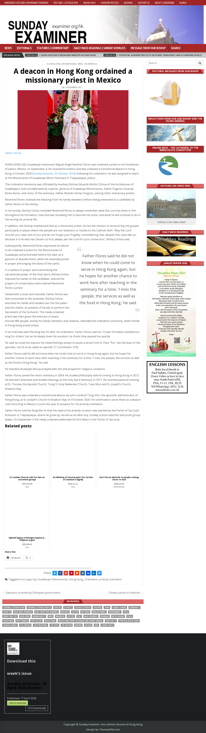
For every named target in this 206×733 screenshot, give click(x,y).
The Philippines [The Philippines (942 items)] (40, 625)
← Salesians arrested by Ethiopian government (31, 592)
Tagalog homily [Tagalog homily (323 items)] (10, 625)
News (8, 48)
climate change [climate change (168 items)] (119, 607)
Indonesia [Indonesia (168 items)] (60, 616)
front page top (28, 579)
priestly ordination (110, 579)
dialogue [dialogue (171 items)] (65, 611)
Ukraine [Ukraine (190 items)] (78, 625)
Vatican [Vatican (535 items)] (88, 625)
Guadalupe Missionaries (53, 579)
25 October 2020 (54, 173)
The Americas (90, 64)
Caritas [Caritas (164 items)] (57, 607)
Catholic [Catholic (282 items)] (68, 607)
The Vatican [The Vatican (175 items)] (66, 625)
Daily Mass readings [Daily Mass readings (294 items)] (23, 611)
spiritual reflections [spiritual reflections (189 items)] (129, 620)
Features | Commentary (53, 48)
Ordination (91, 579)
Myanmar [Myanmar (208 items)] (105, 616)
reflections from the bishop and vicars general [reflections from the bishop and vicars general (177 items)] (81, 620)
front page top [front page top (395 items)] (10, 616)
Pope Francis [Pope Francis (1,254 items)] (22, 620)
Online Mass (89, 2)
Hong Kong (55, 64)
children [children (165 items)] (97, 607)
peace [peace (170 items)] (129, 616)
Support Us (144, 2)
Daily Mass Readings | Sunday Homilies (100, 48)
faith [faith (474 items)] (126, 611)
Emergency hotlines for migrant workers (26, 2)
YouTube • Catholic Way (65, 2)
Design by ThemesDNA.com (103, 729)
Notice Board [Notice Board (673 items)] (118, 616)
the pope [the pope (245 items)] (54, 625)
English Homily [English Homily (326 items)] (99, 611)
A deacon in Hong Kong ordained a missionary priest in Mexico (73, 75)
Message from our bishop (148, 48)
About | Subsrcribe (164, 2)
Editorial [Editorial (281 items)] (85, 611)
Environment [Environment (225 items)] (115, 611)
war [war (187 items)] (96, 625)
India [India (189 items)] (50, 616)
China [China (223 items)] (106, 607)
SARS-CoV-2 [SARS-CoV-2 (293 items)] (111, 620)
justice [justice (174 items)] (71, 616)
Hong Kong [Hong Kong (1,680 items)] (25, 616)
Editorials (24, 48)
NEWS (80, 64)
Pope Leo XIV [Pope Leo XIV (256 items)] (36, 620)
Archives (128, 2)
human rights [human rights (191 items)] (39, 616)
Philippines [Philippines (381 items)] (8, 620)
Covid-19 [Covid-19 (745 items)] (7, 611)
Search (183, 2)
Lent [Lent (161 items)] (79, 616)
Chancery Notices (110, 2)
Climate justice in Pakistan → (126, 592)
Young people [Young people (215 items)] (107, 625)
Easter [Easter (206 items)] (75, 611)
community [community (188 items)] (134, 607)
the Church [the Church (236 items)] (25, 625)
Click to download (17, 703)
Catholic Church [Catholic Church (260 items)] (82, 607)
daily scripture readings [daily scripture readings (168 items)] (46, 611)
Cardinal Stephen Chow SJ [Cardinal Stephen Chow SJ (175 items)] (39, 607)
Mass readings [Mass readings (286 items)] (91, 616)
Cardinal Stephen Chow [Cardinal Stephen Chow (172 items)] (13, 607)
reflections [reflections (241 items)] (50, 620)
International (69, 64)
